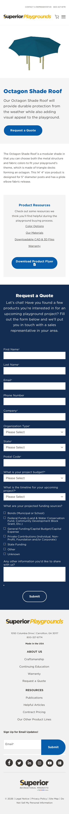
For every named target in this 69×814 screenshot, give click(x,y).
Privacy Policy (39, 798)
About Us (34, 651)
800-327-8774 (59, 7)
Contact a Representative (38, 7)
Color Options (34, 226)
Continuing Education (34, 666)
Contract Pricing (34, 712)
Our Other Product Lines (34, 719)
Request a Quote (34, 681)
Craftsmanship (34, 659)
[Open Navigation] (63, 16)
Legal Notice (22, 798)
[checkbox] (34, 534)
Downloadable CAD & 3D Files (34, 239)
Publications (34, 697)
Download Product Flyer (34, 263)
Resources (34, 690)
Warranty (34, 245)
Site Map (54, 798)
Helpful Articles (34, 705)
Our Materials (34, 232)
